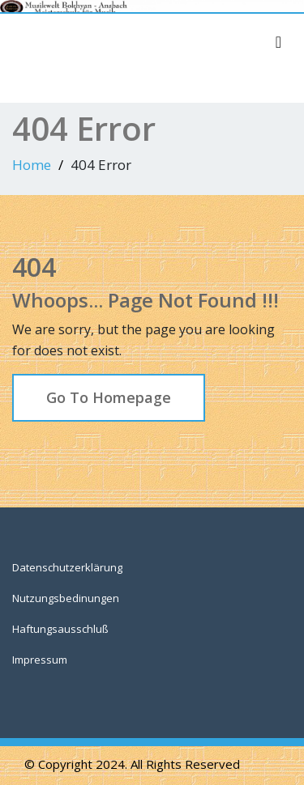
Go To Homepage (108, 397)
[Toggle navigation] (278, 42)
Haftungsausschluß (60, 629)
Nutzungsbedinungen (65, 598)
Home (31, 164)
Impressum (39, 659)
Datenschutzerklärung (67, 567)
